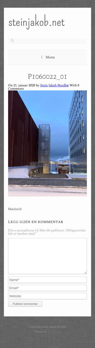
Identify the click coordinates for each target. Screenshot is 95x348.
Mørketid (15, 209)
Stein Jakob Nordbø (54, 85)
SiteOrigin (54, 338)
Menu (50, 57)
